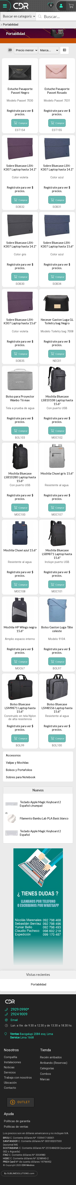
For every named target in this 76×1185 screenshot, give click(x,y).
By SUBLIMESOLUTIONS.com (19, 1173)
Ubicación (10, 1082)
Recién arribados (51, 1057)
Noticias (9, 1067)
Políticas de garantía (17, 1121)
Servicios (10, 1072)
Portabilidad (10, 24)
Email (11, 1020)
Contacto (10, 1088)
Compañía (10, 1057)
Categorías (47, 1068)
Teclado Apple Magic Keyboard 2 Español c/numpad (40, 803)
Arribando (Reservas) (53, 1063)
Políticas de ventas (16, 1126)
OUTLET (20, 1102)
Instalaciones (12, 1062)
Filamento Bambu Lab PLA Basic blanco (44, 818)
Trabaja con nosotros (18, 1077)
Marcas (45, 1079)
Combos (45, 1074)
